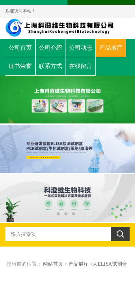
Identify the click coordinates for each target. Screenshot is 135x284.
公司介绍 (50, 48)
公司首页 (20, 48)
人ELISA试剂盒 (110, 264)
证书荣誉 (20, 66)
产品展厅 (110, 48)
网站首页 (53, 264)
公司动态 (80, 48)
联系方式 (50, 66)
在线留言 (80, 66)
